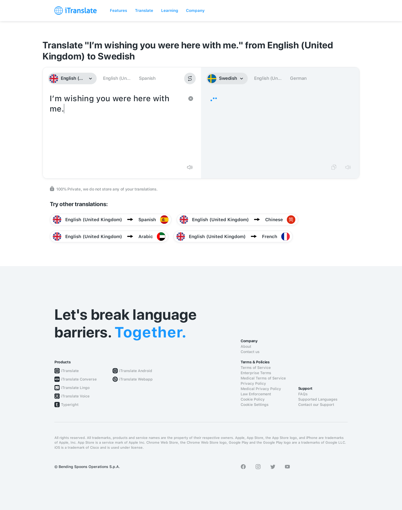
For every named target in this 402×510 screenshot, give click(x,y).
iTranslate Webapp (136, 379)
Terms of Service (256, 367)
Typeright (69, 404)
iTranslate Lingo (75, 388)
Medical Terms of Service (263, 378)
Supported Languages (318, 399)
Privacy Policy (253, 383)
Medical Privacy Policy (261, 389)
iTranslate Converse (79, 379)
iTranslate (70, 371)
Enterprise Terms (256, 373)
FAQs (303, 394)
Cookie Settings (255, 404)
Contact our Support (316, 404)
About (246, 346)
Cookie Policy (253, 399)
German (298, 78)
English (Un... (116, 78)
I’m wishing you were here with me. (116, 126)
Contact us (250, 352)
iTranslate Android (135, 371)
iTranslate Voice (75, 396)
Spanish (147, 78)
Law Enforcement (256, 394)
